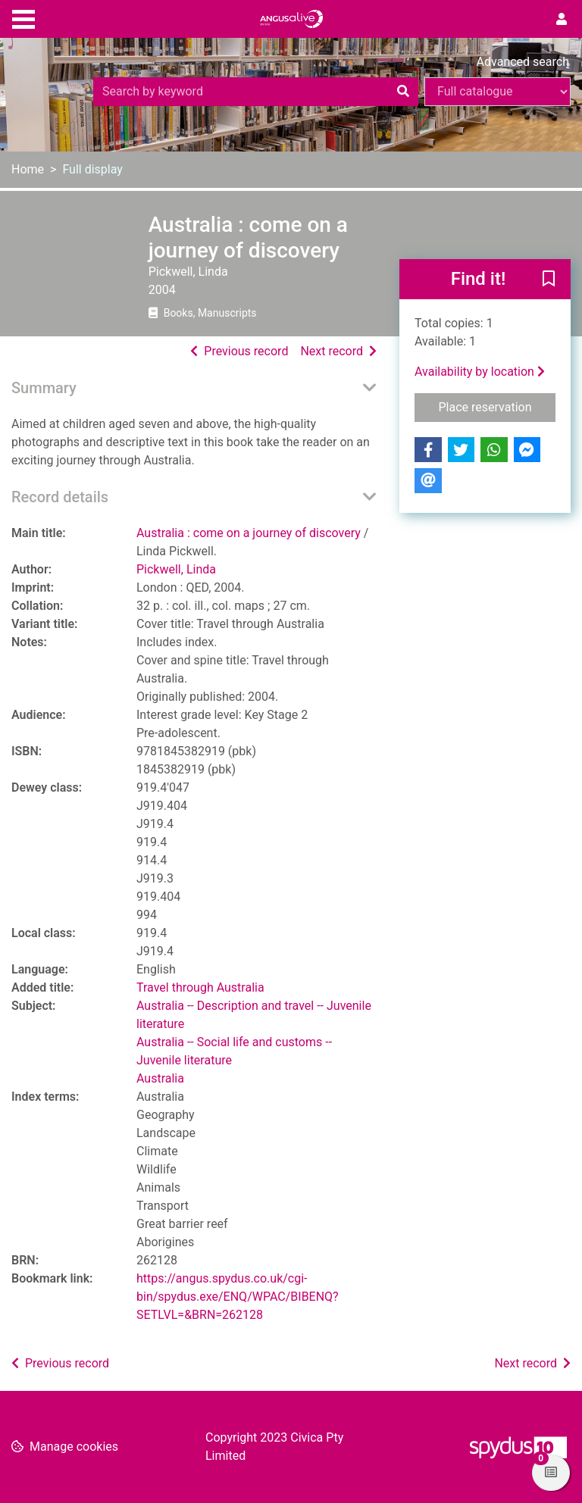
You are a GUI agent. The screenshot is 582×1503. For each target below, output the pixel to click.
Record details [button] (59, 497)
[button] (548, 280)
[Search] (403, 91)
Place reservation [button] (497, 406)
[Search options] (497, 91)
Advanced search (523, 62)
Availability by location (480, 371)
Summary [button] (44, 388)
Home (27, 169)
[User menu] (561, 19)
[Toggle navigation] (23, 17)
